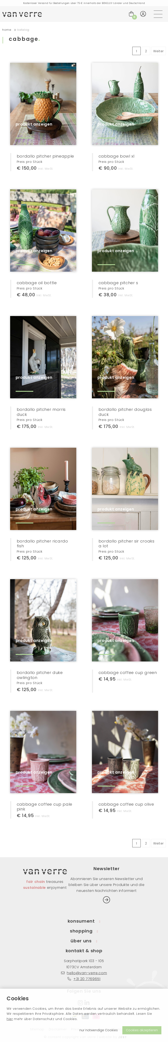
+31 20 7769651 (83, 978)
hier (10, 1019)
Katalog (23, 30)
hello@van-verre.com (84, 973)
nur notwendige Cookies (98, 1030)
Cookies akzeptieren (142, 1030)
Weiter (158, 51)
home (6, 30)
